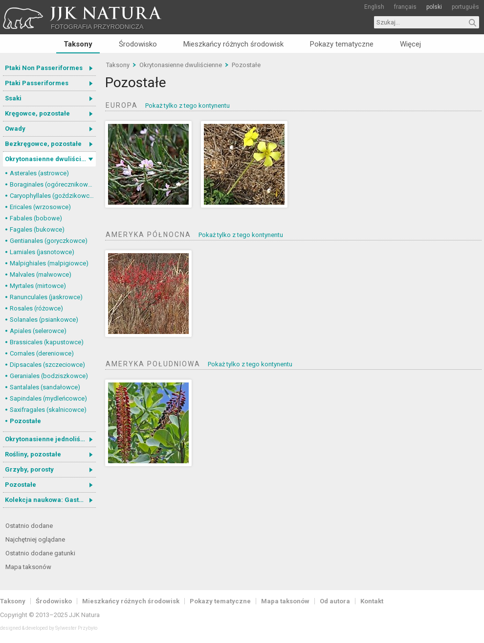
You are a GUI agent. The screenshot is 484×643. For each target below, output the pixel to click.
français (405, 6)
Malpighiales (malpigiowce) (49, 263)
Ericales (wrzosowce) (40, 207)
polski (434, 6)
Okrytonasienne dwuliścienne (50, 159)
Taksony (78, 44)
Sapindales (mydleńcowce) (48, 398)
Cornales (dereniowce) (42, 353)
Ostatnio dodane (29, 525)
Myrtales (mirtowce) (38, 285)
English (374, 6)
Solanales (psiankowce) (44, 319)
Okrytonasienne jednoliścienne (50, 439)
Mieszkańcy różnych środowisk (233, 44)
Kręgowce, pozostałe (37, 113)
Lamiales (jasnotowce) (42, 252)
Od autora (335, 601)
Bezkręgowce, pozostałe (43, 143)
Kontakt (371, 601)
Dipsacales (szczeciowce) (47, 364)
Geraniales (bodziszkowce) (49, 376)
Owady (15, 128)
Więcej (410, 44)
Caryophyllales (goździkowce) (52, 195)
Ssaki (13, 98)
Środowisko (138, 44)
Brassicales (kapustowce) (47, 342)
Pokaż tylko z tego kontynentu (187, 105)
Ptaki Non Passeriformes (44, 67)
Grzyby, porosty (29, 469)
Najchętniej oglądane (35, 539)
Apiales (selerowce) (38, 330)
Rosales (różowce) (36, 308)
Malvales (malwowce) (40, 274)
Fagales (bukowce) (37, 229)
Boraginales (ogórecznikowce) (53, 184)
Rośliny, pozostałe (33, 454)
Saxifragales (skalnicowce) (48, 409)
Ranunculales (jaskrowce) (46, 297)
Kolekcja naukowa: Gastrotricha (50, 499)
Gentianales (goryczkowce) (49, 240)
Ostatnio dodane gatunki (40, 553)
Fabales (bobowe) (36, 218)
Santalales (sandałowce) (45, 387)
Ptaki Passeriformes (36, 83)
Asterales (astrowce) (39, 173)
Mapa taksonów (28, 567)
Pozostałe (25, 421)
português (465, 6)
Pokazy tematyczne (342, 44)
